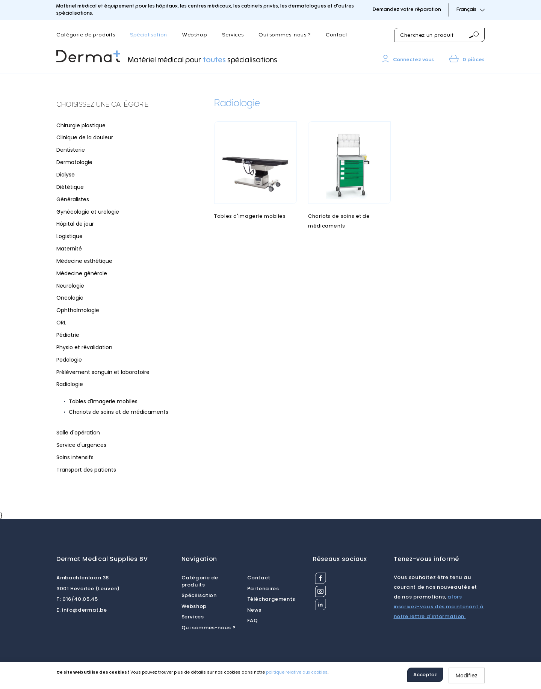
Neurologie (70, 285)
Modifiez (467, 675)
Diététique (70, 187)
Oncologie (69, 298)
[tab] (112, 105)
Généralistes (72, 199)
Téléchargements (271, 599)
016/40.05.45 (77, 599)
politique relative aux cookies (297, 672)
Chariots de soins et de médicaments (118, 412)
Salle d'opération (78, 432)
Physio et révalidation (84, 347)
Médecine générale (81, 273)
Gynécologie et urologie (87, 212)
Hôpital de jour (75, 224)
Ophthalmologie (77, 310)
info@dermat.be (81, 610)
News (254, 610)
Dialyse (65, 174)
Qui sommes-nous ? (284, 35)
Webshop (194, 35)
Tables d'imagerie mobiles (103, 401)
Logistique (69, 236)
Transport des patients (86, 469)
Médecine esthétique (84, 261)
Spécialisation (148, 35)
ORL (61, 322)
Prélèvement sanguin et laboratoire (103, 372)
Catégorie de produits (85, 35)
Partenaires (263, 588)
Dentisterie (70, 150)
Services (232, 35)
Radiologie (69, 384)
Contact (336, 35)
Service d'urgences (81, 445)
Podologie (69, 359)
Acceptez (425, 674)
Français (470, 9)
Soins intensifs (75, 457)
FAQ (252, 620)
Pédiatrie (67, 335)
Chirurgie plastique (81, 125)
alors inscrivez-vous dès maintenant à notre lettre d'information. (439, 606)
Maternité (69, 248)
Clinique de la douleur (84, 137)
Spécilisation (199, 595)
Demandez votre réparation (407, 9)
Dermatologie (74, 162)
